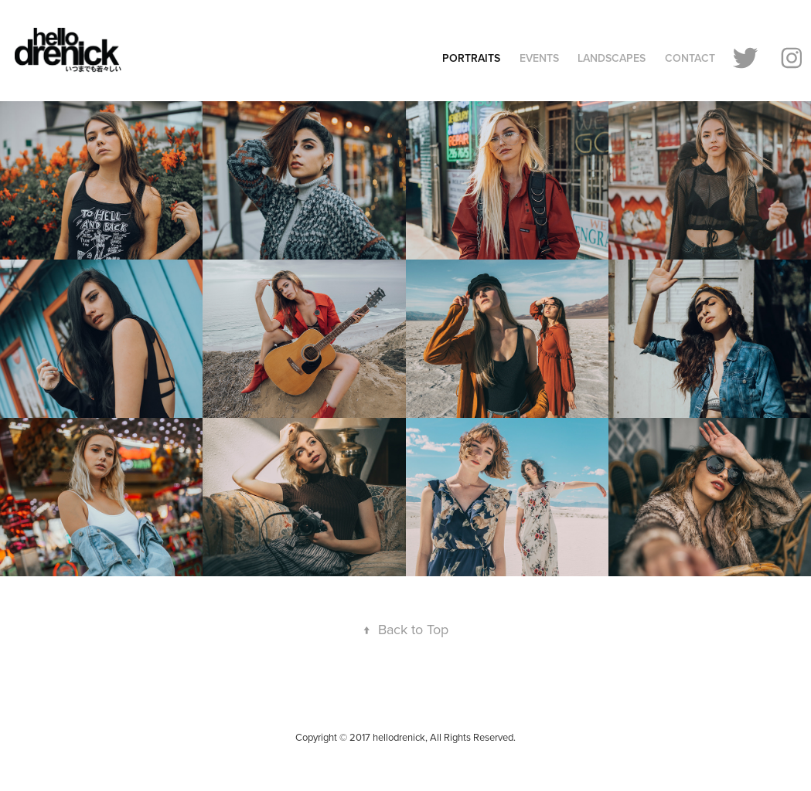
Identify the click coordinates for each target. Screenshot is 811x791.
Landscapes (612, 58)
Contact (690, 58)
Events (539, 58)
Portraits (471, 58)
